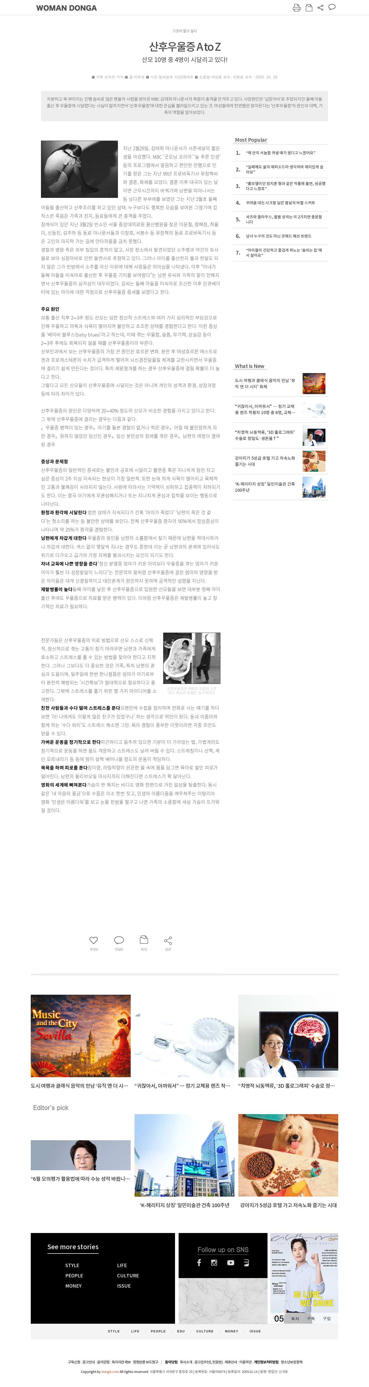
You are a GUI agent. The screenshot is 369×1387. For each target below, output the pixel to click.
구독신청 (74, 1362)
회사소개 (186, 1362)
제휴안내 (231, 1362)
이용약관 (245, 1362)
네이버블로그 (246, 1263)
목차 (295, 1318)
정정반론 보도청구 (145, 1362)
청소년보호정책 (291, 1362)
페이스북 (199, 1263)
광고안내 (89, 1362)
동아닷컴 (171, 1362)
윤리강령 (103, 1362)
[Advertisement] (118, 855)
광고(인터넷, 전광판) (208, 1362)
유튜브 (230, 1263)
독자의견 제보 (121, 1362)
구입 (327, 1318)
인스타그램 (214, 1263)
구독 (311, 1318)
